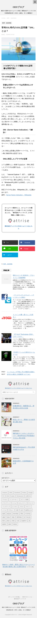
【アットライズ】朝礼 (14, 597)
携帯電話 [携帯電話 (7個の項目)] (19, 517)
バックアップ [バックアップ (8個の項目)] (6, 506)
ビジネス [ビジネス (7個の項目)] (14, 506)
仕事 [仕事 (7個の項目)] (17, 510)
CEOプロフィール (27, 597)
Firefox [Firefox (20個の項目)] (24, 492)
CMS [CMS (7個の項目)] (10, 492)
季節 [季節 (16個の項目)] (22, 513)
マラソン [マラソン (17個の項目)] (28, 506)
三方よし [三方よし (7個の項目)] (11, 510)
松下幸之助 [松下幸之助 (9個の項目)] (27, 517)
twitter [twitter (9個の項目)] (13, 496)
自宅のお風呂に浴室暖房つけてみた (19, 374)
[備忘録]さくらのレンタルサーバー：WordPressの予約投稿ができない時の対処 (24, 436)
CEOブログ (18, 7)
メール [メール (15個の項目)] (4, 510)
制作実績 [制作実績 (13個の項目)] (15, 513)
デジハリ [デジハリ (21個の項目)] (30, 503)
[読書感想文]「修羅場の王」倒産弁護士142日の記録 (23, 407)
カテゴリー (5, 478)
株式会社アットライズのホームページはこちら (18, 388)
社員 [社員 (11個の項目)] (18, 520)
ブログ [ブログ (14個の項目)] (21, 506)
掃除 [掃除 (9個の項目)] (13, 517)
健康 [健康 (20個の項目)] (3, 513)
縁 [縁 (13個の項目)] (29, 520)
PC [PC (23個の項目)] (3, 496)
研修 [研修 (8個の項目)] (13, 520)
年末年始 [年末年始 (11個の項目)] (27, 513)
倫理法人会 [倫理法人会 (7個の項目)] (28, 510)
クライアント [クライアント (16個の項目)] (6, 503)
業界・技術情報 (7, 264)
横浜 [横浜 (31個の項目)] (3, 520)
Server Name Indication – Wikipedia (18, 195)
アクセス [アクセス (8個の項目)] (4, 499)
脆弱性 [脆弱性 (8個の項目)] (4, 524)
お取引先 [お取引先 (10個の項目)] (28, 496)
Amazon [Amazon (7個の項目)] (4, 492)
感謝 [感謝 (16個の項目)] (3, 517)
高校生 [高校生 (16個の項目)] (15, 524)
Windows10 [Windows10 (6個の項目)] (20, 496)
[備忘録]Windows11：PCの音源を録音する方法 (24, 448)
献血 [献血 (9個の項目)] (8, 520)
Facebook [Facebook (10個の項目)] (17, 492)
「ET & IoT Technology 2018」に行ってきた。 (23, 335)
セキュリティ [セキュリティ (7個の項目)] (22, 503)
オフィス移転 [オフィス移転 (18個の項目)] (25, 499)
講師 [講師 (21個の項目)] (9, 524)
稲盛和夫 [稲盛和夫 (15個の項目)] (24, 520)
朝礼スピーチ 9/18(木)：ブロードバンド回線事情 (24, 276)
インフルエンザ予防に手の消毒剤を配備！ (21, 372)
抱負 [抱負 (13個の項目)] (8, 517)
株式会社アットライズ (20, 598)
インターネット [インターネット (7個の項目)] (14, 499)
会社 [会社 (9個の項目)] (22, 510)
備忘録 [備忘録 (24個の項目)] (9, 513)
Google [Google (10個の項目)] (30, 492)
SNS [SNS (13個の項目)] (7, 496)
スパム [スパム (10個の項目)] (14, 503)
